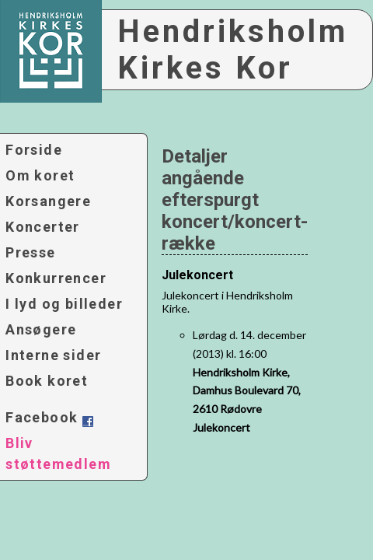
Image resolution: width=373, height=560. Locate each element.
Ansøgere (40, 329)
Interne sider (53, 355)
